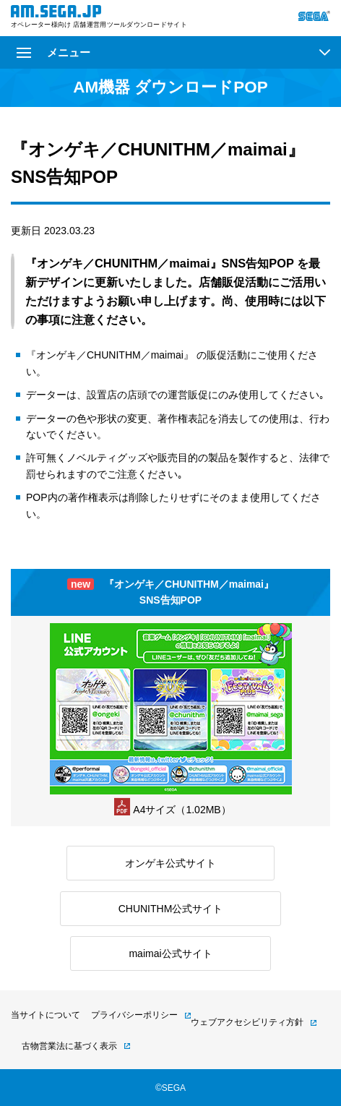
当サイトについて (45, 1015)
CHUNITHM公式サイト (170, 908)
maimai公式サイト (170, 953)
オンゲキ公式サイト (170, 863)
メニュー (53, 52)
